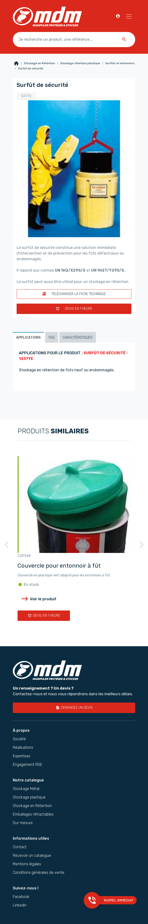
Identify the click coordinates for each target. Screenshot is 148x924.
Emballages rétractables (33, 814)
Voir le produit (38, 598)
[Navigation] (128, 16)
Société (19, 739)
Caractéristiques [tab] (77, 338)
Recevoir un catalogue (32, 855)
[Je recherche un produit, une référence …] (74, 39)
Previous (6, 547)
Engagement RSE (27, 765)
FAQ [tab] (52, 338)
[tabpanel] (74, 367)
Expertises (21, 756)
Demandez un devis (74, 708)
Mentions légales (27, 864)
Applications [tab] (28, 338)
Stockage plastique (29, 797)
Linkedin (20, 905)
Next (142, 547)
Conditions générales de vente (38, 872)
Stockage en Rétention (39, 63)
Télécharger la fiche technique (74, 294)
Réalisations (23, 747)
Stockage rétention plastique (80, 63)
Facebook (21, 897)
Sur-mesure (23, 823)
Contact (20, 847)
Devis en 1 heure (74, 309)
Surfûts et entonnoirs (120, 63)
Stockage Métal (26, 789)
